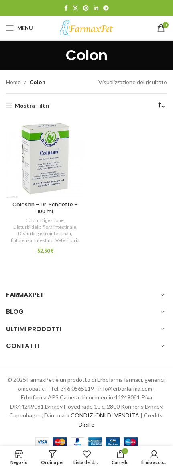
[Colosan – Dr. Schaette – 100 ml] (45, 159)
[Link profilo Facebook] (66, 8)
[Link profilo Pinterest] (86, 8)
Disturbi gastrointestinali (44, 233)
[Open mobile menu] (19, 28)
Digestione (52, 220)
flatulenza (21, 240)
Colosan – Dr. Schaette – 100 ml (45, 208)
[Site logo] (87, 27)
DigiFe (86, 424)
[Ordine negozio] (161, 106)
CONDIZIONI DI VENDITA (105, 415)
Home (13, 82)
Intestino (43, 240)
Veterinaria (67, 240)
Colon (31, 220)
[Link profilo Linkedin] (96, 8)
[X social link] (75, 8)
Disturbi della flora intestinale (44, 227)
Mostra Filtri (32, 105)
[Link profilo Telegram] (106, 8)
